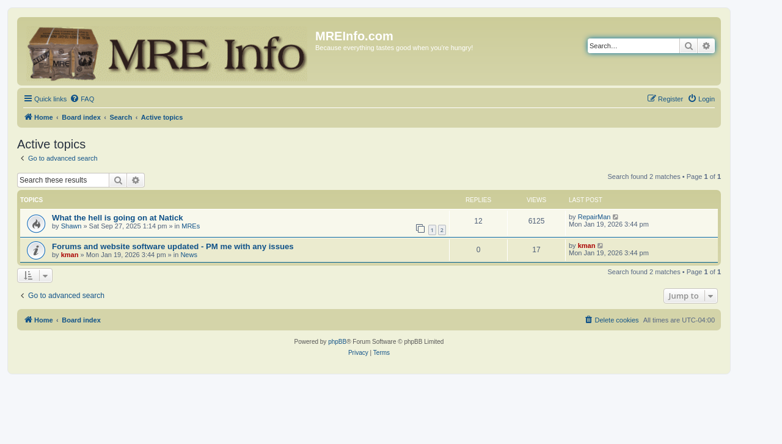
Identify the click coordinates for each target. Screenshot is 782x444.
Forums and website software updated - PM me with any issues (173, 246)
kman (70, 254)
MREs (190, 226)
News (188, 254)
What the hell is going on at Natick (117, 217)
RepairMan (594, 216)
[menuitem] (82, 99)
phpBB (337, 341)
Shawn (71, 226)
